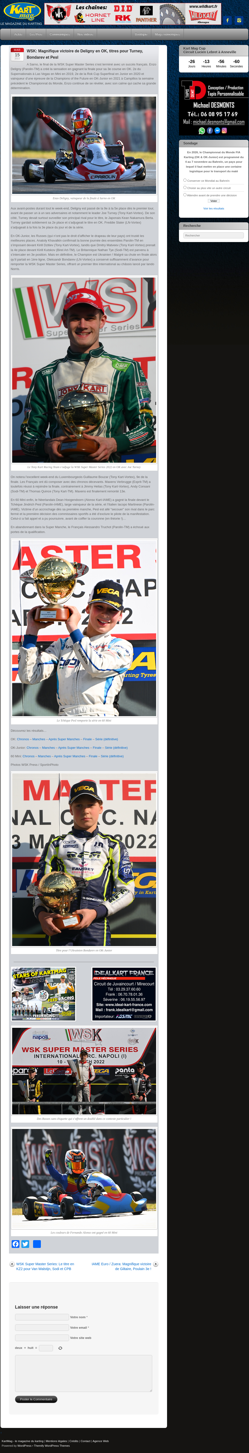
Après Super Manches (64, 739)
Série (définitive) (106, 739)
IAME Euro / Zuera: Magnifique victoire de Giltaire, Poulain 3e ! (121, 1266)
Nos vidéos (85, 34)
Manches (38, 739)
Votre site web (80, 1338)
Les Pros (36, 34)
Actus (18, 34)
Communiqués (60, 34)
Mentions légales (56, 1441)
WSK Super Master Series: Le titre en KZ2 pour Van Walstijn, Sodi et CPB (45, 1266)
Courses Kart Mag (114, 34)
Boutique (141, 34)
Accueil (5, 34)
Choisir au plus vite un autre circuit (209, 188)
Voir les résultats (213, 208)
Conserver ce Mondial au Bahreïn (208, 180)
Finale (87, 739)
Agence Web (101, 1441)
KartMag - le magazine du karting (23, 1441)
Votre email (78, 1327)
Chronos (23, 739)
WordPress (24, 1445)
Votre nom (78, 1317)
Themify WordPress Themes (52, 1445)
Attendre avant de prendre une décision (212, 195)
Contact (85, 1441)
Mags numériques (167, 34)
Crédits (73, 1441)
